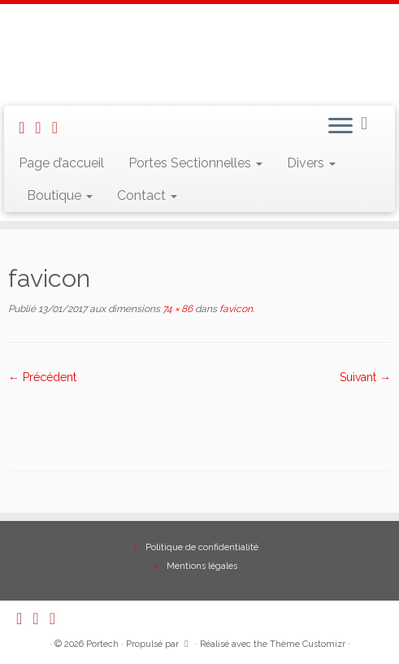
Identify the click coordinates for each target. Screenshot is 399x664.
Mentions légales (202, 566)
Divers (311, 163)
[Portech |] (199, 52)
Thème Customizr (307, 644)
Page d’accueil (61, 163)
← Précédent (42, 377)
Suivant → (365, 377)
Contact (147, 195)
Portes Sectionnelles (195, 163)
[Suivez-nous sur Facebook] (60, 127)
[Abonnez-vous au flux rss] (27, 127)
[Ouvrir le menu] (340, 127)
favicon (235, 309)
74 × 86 (176, 309)
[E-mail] (43, 127)
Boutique (60, 195)
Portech (102, 644)
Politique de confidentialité (201, 547)
